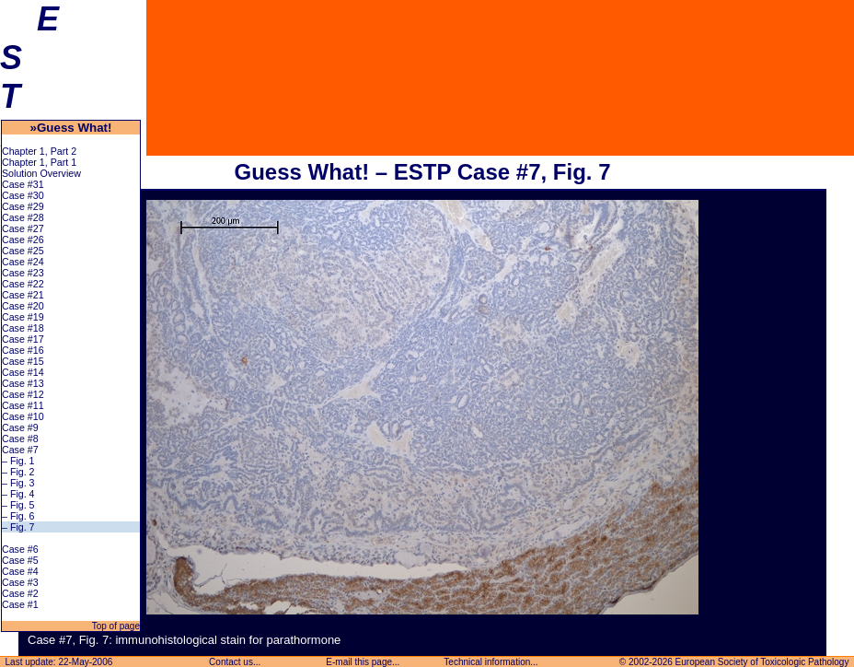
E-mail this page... (363, 662)
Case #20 (23, 305)
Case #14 (23, 372)
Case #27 (23, 228)
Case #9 (20, 427)
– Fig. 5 (18, 504)
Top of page (114, 626)
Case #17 (23, 339)
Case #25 (23, 250)
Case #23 (23, 272)
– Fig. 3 (18, 482)
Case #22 (23, 283)
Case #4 (20, 571)
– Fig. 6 (18, 515)
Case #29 (23, 206)
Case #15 (23, 361)
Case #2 (20, 593)
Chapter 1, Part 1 (39, 162)
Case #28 (23, 217)
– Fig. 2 (18, 471)
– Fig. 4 (18, 493)
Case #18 (23, 328)
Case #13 (23, 383)
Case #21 (23, 294)
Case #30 (23, 195)
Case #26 (23, 239)
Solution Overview (41, 173)
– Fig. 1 (18, 460)
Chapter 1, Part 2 (39, 151)
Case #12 (23, 394)
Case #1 (20, 604)
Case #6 (20, 549)
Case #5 (20, 560)
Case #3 (20, 582)
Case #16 (23, 350)
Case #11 (23, 405)
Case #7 (20, 449)
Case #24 (23, 261)
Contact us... (234, 662)
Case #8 (20, 438)
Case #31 (23, 184)
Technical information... (491, 662)
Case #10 (23, 416)
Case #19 (23, 316)
